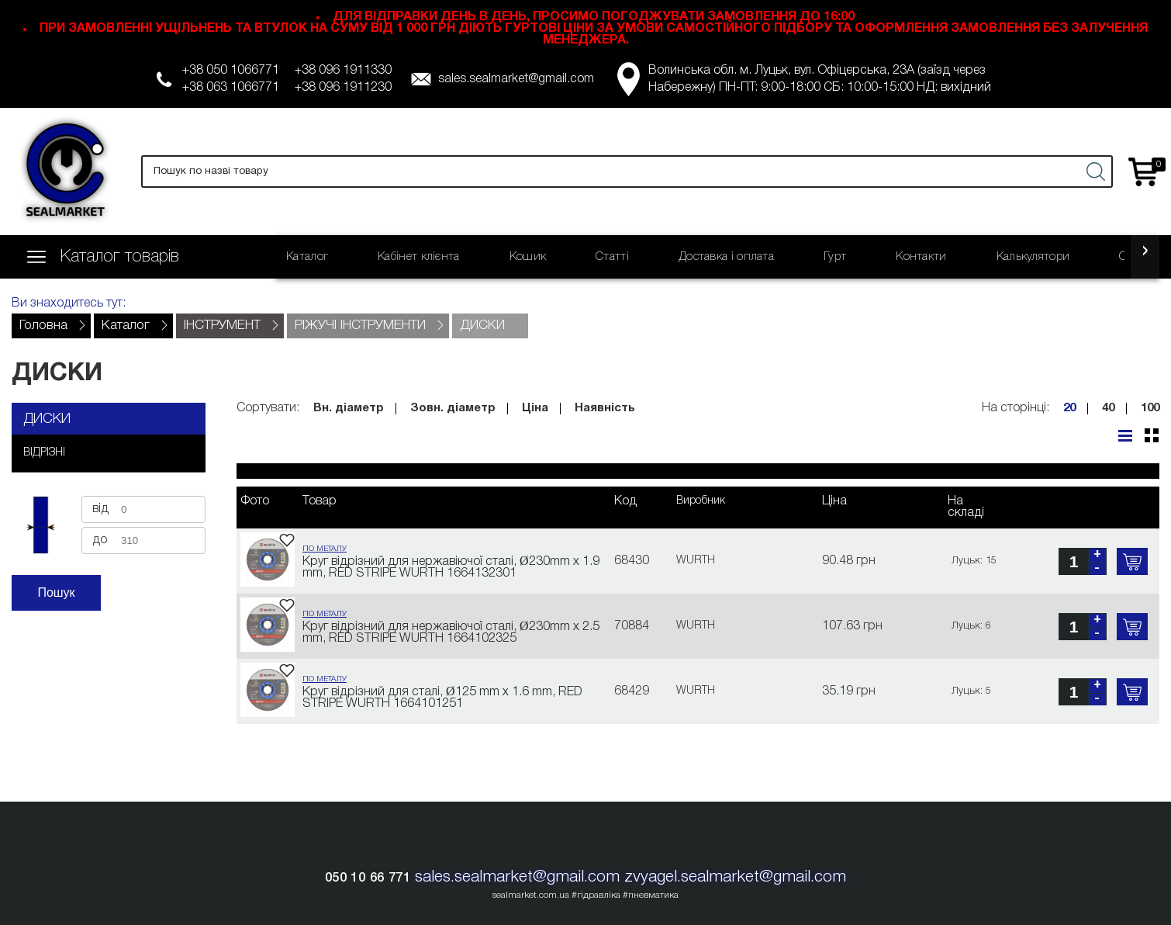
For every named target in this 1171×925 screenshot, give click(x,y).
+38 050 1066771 (230, 70)
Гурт (835, 256)
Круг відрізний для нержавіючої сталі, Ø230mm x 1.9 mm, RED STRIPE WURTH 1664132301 (450, 567)
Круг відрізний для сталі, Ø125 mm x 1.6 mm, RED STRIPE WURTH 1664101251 (442, 698)
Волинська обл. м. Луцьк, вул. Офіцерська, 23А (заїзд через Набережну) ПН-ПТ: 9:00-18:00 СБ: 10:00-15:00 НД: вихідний (819, 79)
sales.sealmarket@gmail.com (516, 79)
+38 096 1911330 (343, 70)
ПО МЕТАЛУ (324, 549)
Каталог (307, 256)
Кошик (528, 256)
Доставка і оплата (726, 256)
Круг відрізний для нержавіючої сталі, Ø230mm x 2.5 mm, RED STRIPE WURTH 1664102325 (450, 633)
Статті (612, 256)
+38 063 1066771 (230, 87)
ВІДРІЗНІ (44, 453)
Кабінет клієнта (419, 256)
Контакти (921, 256)
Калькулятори (1033, 256)
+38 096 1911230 (343, 87)
